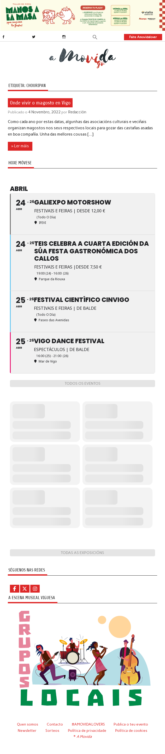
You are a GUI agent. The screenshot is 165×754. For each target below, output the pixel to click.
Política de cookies (131, 730)
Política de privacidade (87, 730)
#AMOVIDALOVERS (88, 724)
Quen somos (27, 724)
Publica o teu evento (131, 724)
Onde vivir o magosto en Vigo (40, 103)
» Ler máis (20, 146)
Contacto (54, 724)
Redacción (75, 112)
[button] (95, 36)
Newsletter (27, 730)
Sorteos (52, 730)
